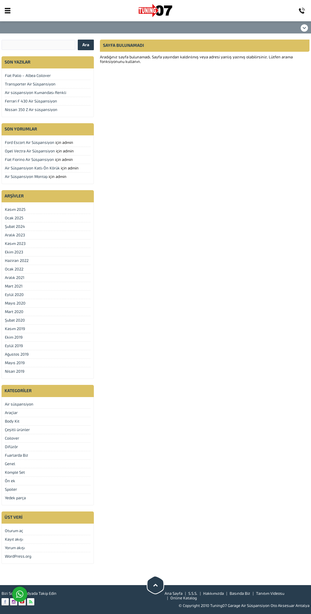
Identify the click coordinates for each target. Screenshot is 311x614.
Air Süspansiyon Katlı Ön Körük (32, 168)
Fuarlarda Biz (16, 455)
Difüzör (11, 447)
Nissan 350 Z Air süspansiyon (31, 109)
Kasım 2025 (15, 209)
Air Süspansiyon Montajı (26, 176)
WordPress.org (18, 556)
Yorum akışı (15, 548)
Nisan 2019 (14, 371)
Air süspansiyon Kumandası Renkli (35, 92)
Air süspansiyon (19, 404)
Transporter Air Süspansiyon (30, 84)
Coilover (12, 438)
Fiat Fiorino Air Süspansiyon (29, 159)
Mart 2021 (13, 286)
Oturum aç (14, 531)
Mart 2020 (14, 311)
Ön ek (10, 481)
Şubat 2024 (15, 226)
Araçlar (11, 412)
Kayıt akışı (14, 539)
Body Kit (12, 421)
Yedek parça (15, 498)
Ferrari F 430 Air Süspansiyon (31, 101)
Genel (10, 464)
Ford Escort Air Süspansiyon (29, 142)
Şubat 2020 (15, 320)
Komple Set (15, 472)
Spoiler (11, 489)
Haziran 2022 (17, 260)
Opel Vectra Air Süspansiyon (30, 151)
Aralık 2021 (14, 277)
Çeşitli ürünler (17, 429)
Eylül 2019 (14, 346)
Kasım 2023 (15, 243)
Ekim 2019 (13, 337)
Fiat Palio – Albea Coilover (28, 75)
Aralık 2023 (15, 235)
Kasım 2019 (15, 328)
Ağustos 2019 (17, 354)
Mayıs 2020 (15, 303)
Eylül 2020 (14, 294)
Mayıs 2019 (15, 363)
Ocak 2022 (14, 269)
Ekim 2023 (14, 252)
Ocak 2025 (14, 218)
